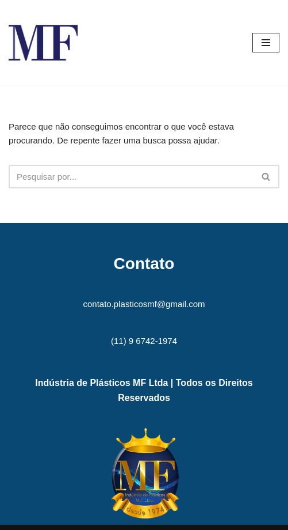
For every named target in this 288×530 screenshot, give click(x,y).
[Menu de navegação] (265, 42)
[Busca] (131, 176)
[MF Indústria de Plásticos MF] (43, 42)
